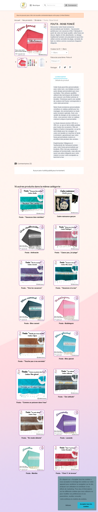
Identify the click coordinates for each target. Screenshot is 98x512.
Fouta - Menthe (31, 473)
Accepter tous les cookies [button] (86, 505)
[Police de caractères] (56, 61)
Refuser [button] (68, 505)
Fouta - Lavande (66, 438)
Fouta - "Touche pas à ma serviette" (31, 361)
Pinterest (70, 67)
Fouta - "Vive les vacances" (31, 288)
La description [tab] (60, 77)
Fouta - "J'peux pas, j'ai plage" (66, 252)
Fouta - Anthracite (32, 252)
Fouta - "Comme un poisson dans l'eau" (31, 402)
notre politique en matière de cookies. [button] (73, 499)
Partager (60, 67)
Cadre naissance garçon (66, 216)
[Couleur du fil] (60, 52)
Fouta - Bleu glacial (66, 359)
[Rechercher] (54, 5)
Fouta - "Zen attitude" (66, 397)
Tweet (65, 67)
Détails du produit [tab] (62, 80)
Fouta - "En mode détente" (32, 438)
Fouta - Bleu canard (31, 323)
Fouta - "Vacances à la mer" (66, 288)
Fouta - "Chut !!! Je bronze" (66, 473)
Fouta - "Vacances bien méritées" (31, 217)
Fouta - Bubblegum (66, 323)
